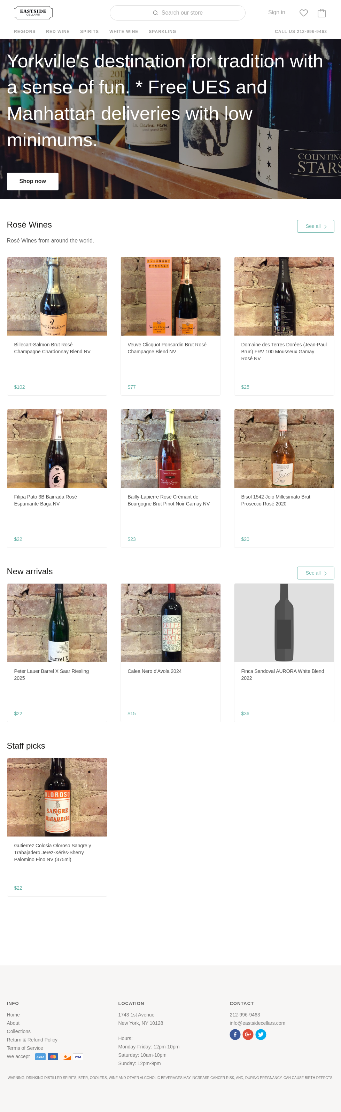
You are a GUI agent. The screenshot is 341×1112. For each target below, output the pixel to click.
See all (316, 226)
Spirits (89, 31)
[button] (236, 1033)
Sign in (276, 12)
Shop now (33, 181)
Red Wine (58, 31)
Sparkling (162, 31)
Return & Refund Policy (32, 1040)
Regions (25, 31)
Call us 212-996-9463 (301, 31)
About (13, 1023)
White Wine (123, 31)
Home (13, 1015)
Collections (19, 1031)
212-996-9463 (245, 1015)
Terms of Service (25, 1048)
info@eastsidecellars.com (257, 1023)
